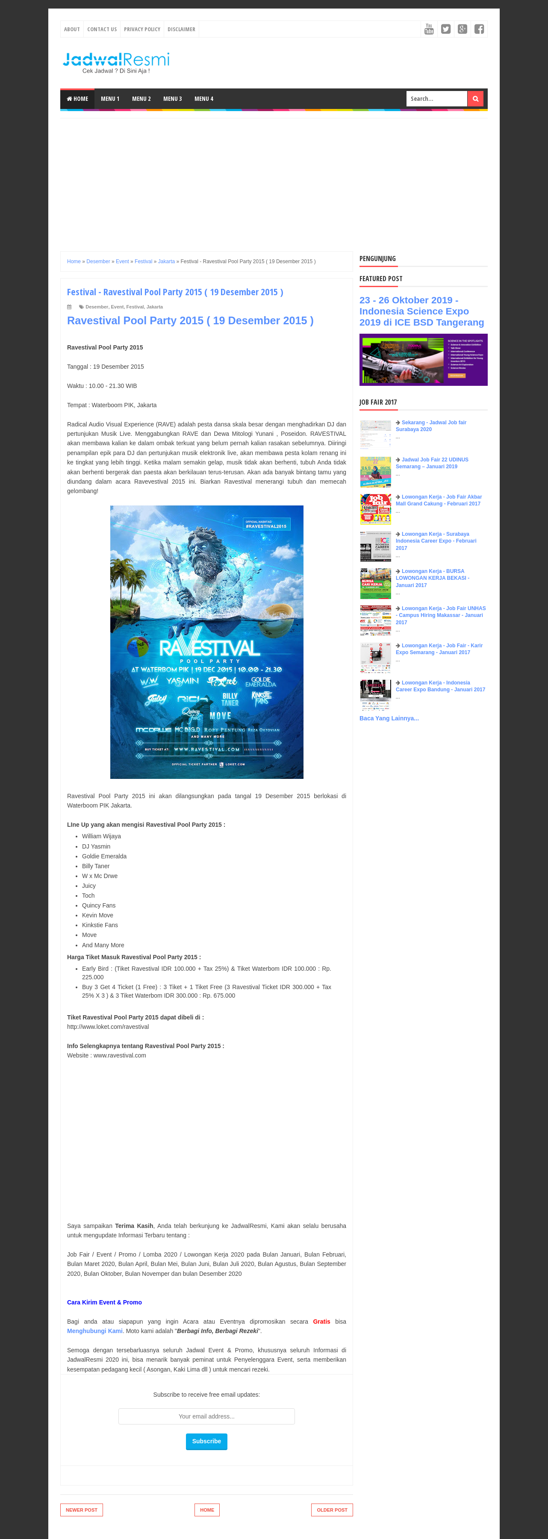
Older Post (332, 1510)
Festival (135, 306)
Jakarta (155, 306)
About (72, 29)
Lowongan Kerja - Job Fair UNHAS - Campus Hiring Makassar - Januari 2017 (441, 615)
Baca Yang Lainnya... (389, 718)
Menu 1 (110, 98)
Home (77, 98)
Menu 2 (141, 98)
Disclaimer (181, 29)
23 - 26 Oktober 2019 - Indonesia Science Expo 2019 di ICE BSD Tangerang (421, 311)
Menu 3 (172, 98)
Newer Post (81, 1510)
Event (117, 306)
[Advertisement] (274, 178)
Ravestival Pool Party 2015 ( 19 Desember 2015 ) (190, 320)
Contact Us (102, 29)
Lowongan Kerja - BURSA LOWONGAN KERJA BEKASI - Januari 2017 (432, 578)
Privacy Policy (142, 29)
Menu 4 (203, 98)
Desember (96, 306)
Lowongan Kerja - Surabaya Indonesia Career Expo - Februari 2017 (436, 541)
